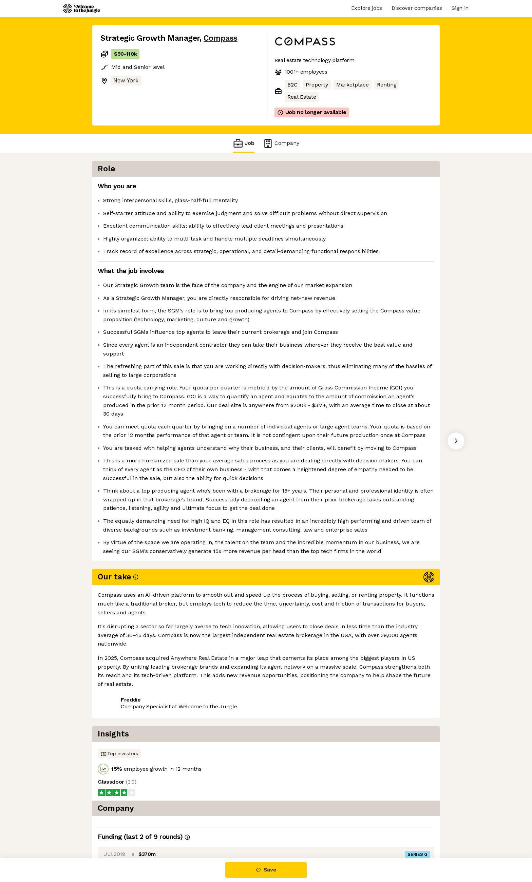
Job (243, 143)
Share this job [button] (119, 829)
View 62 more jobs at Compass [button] (188, 829)
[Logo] (81, 8)
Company (281, 143)
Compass (221, 38)
